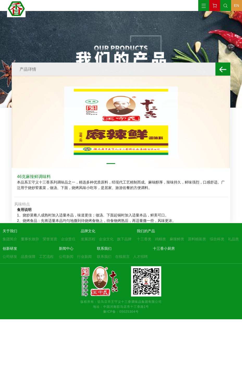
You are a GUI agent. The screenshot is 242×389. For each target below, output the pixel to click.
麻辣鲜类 (177, 239)
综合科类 (217, 239)
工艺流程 (46, 256)
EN (236, 5)
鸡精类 (160, 239)
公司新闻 (66, 256)
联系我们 (104, 248)
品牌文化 (88, 231)
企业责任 (68, 239)
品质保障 (28, 256)
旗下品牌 (124, 239)
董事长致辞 (30, 239)
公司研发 (10, 256)
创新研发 (10, 248)
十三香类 (144, 239)
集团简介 (10, 239)
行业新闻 (84, 256)
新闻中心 (66, 248)
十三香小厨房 (164, 248)
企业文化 (106, 239)
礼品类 (233, 239)
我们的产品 (146, 231)
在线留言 (122, 256)
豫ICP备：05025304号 (121, 311)
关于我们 (10, 231)
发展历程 (88, 239)
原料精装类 (197, 239)
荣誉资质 (50, 239)
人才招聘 (140, 256)
